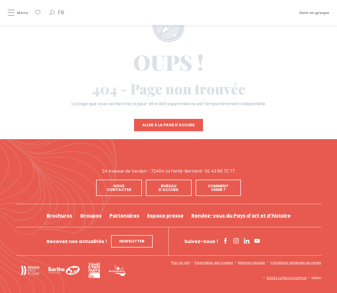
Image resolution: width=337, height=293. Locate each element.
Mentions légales (251, 262)
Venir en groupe (314, 12)
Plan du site (180, 262)
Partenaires (124, 215)
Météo (316, 278)
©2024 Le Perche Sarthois (286, 278)
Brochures (59, 215)
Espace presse (165, 215)
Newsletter (132, 241)
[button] (52, 12)
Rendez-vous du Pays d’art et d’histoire (241, 215)
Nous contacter (119, 187)
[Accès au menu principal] (14, 13)
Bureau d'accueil (168, 187)
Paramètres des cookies (214, 262)
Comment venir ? (218, 187)
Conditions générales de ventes (295, 262)
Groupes (91, 215)
